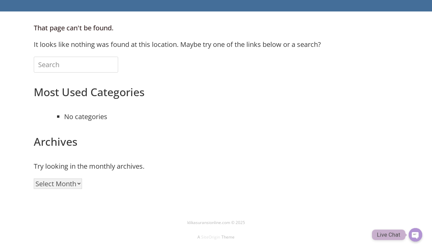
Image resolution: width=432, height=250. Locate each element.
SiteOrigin (210, 237)
